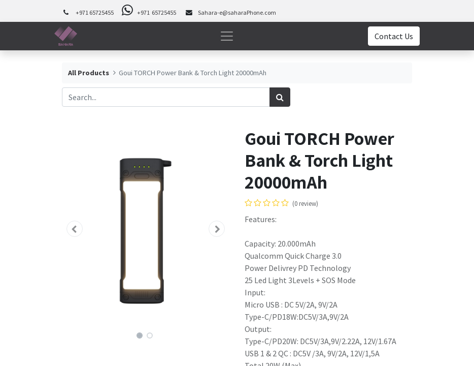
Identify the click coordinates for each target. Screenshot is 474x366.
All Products (88, 72)
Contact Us (394, 36)
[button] (74, 229)
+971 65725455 (95, 12)
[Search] (279, 97)
